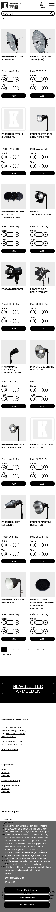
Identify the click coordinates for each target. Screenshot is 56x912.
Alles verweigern (27, 897)
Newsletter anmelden (28, 689)
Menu (51, 6)
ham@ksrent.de (8, 736)
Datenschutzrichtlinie (14, 878)
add (14, 96)
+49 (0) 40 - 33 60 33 (15, 733)
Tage (3, 84)
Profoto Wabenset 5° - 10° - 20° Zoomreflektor (12, 214)
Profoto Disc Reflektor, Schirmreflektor (11, 370)
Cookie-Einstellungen (27, 890)
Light (4, 18)
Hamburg (5, 772)
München (5, 775)
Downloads (6, 819)
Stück (4, 75)
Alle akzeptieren (27, 905)
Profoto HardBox (12, 289)
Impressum (10, 882)
